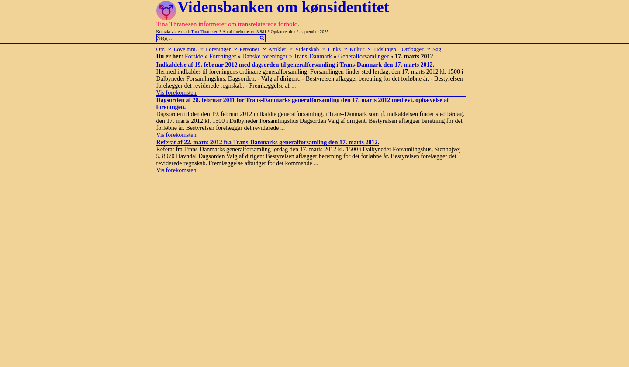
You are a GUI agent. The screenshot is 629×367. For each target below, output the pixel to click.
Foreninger (222, 49)
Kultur (360, 49)
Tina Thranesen (204, 31)
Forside (194, 56)
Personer (253, 49)
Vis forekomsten (176, 92)
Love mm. (188, 49)
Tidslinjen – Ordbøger (402, 49)
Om (164, 49)
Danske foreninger (264, 56)
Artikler (281, 49)
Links (338, 49)
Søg (436, 49)
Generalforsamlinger (363, 56)
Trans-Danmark (313, 56)
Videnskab (310, 49)
